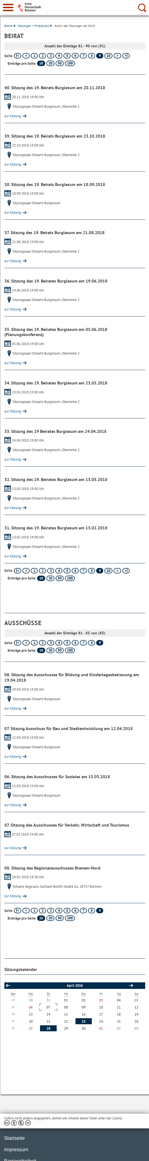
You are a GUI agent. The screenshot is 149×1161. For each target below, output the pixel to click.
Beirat (10, 26)
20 (50, 63)
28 (48, 1028)
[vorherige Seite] (26, 55)
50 (60, 63)
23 (84, 1021)
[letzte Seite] (126, 55)
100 (70, 63)
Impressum (16, 1149)
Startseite (14, 1138)
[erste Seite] (17, 55)
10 (108, 55)
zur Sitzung (12, 116)
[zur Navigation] (8, 7)
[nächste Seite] (117, 55)
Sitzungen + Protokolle (35, 26)
